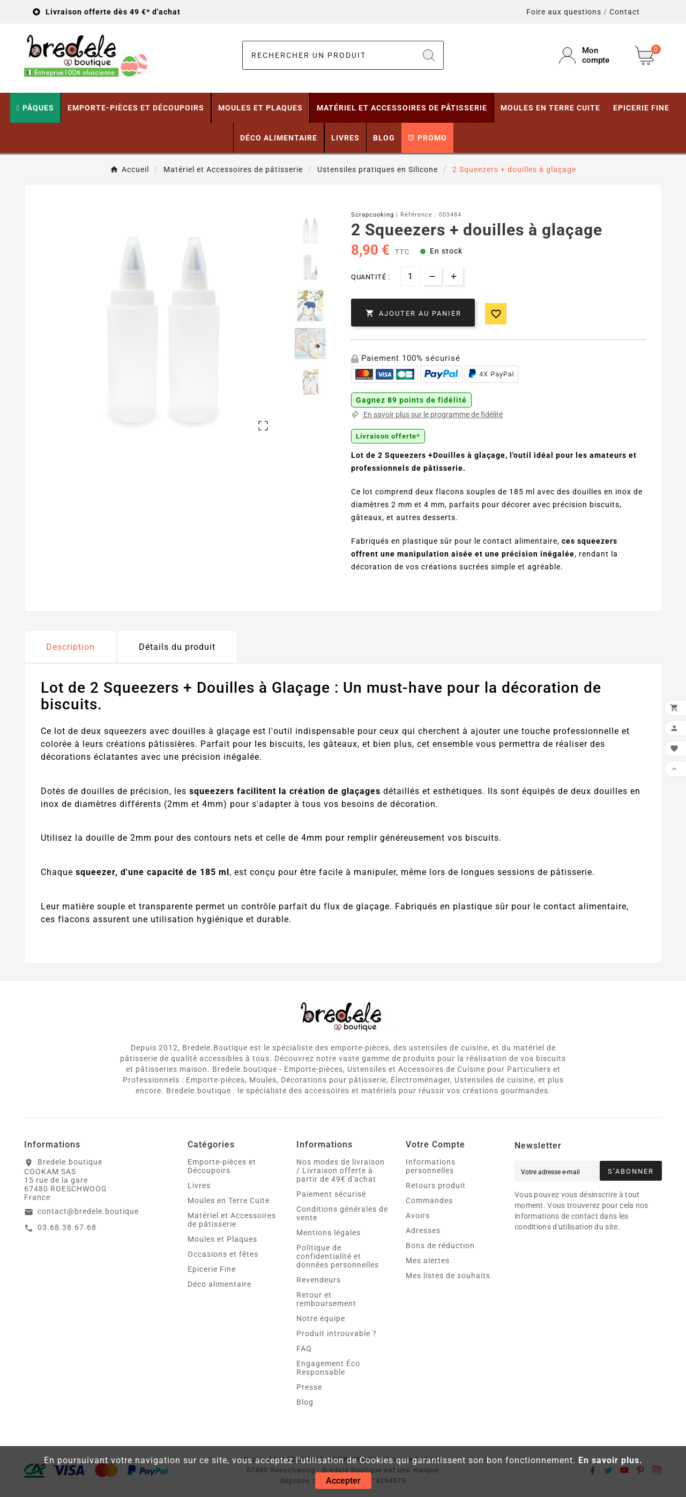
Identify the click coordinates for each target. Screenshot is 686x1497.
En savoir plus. (610, 1460)
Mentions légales (328, 1232)
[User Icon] (590, 55)
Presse (309, 1387)
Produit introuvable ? (336, 1333)
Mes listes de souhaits (448, 1275)
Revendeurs (318, 1280)
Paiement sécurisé (331, 1194)
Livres (199, 1185)
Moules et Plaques (222, 1239)
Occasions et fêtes (223, 1254)
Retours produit (436, 1185)
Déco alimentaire (219, 1284)
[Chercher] (329, 55)
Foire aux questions (563, 12)
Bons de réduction (440, 1245)
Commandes (429, 1200)
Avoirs (418, 1215)
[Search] (429, 55)
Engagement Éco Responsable (328, 1367)
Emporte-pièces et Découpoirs (222, 1166)
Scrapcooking (372, 214)
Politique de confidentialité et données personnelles (337, 1256)
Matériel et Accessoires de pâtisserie (232, 1219)
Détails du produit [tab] (177, 647)
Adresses (423, 1230)
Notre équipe (320, 1318)
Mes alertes (428, 1260)
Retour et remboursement (326, 1299)
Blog (305, 1402)
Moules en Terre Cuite (229, 1200)
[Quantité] (410, 276)
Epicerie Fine (212, 1269)
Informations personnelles (431, 1166)
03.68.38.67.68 (67, 1227)
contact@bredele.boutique (88, 1211)
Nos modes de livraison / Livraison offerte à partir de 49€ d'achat (340, 1170)
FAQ (304, 1348)
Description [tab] (70, 647)
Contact (624, 12)
